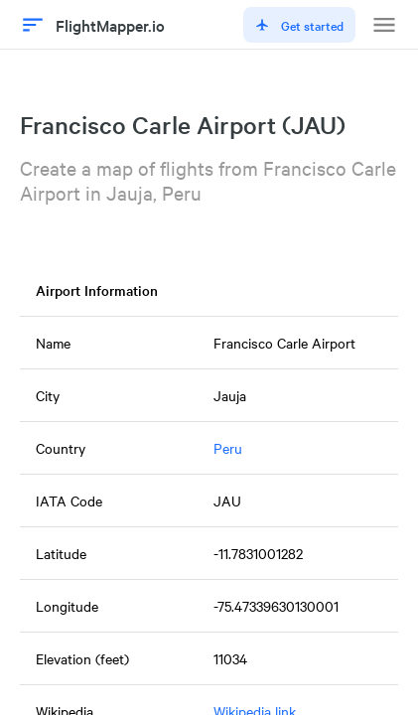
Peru (227, 448)
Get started (299, 25)
